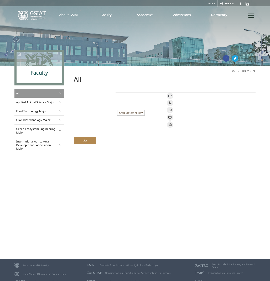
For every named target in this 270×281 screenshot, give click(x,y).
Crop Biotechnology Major (33, 120)
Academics (145, 15)
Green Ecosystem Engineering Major (35, 130)
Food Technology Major (31, 111)
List (85, 140)
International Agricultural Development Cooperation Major (33, 145)
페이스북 (240, 3)
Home (211, 3)
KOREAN (229, 3)
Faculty (106, 15)
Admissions (182, 15)
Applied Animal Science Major (35, 102)
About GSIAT (69, 15)
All (17, 93)
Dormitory (219, 15)
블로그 (247, 4)
